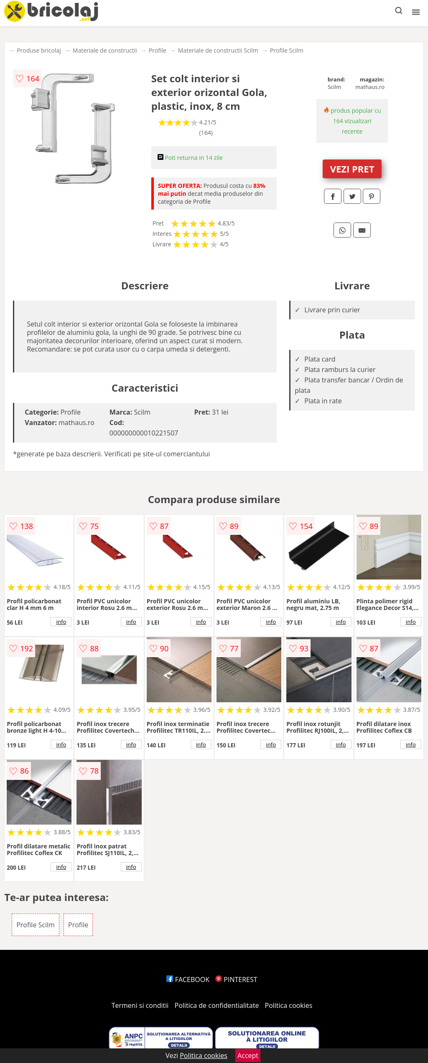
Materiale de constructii (105, 50)
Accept (247, 1055)
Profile (157, 50)
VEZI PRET (352, 168)
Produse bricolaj (39, 50)
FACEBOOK (187, 979)
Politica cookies (289, 1005)
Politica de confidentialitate (217, 1005)
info (61, 621)
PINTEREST (236, 979)
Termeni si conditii (140, 1005)
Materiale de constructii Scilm (218, 50)
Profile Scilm (286, 50)
